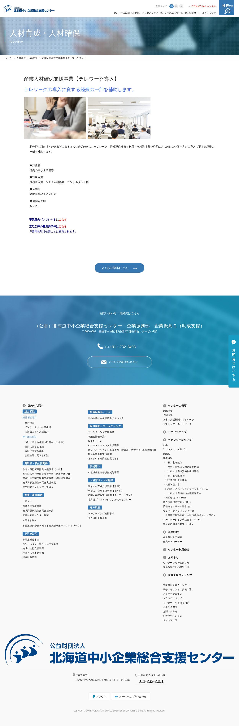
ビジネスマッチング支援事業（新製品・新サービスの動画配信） (122, 449)
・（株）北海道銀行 (174, 475)
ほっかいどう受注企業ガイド (103, 458)
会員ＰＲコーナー (172, 541)
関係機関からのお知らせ (176, 566)
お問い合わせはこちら (233, 363)
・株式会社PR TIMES (175, 497)
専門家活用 (30, 533)
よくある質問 (209, 13)
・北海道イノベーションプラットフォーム (186, 488)
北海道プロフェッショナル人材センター (109, 499)
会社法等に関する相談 (37, 455)
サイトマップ (170, 620)
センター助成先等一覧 (171, 13)
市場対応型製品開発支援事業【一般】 (43, 469)
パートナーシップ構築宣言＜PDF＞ (182, 519)
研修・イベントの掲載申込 (177, 589)
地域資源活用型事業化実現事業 (39, 482)
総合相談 (29, 411)
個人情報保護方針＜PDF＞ (177, 502)
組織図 (166, 453)
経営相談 (29, 422)
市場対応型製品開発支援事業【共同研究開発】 (48, 478)
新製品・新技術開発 (36, 463)
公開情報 (135, 13)
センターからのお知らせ (176, 562)
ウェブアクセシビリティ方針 (178, 510)
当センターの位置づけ (175, 449)
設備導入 (95, 466)
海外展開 (95, 507)
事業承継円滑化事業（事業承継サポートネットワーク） (52, 525)
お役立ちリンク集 (172, 615)
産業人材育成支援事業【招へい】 (106, 490)
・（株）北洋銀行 (172, 462)
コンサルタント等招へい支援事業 (41, 544)
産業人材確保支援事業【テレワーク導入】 (110, 495)
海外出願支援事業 (97, 517)
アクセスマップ (150, 13)
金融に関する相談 (34, 451)
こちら (63, 219)
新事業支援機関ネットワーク (178, 419)
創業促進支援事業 (32, 506)
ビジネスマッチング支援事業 (103, 445)
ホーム (8, 58)
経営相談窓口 (30, 417)
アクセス (101, 696)
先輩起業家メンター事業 (36, 515)
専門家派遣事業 (31, 539)
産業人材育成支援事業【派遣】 (104, 486)
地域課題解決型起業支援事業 (38, 510)
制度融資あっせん (100, 412)
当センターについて (180, 439)
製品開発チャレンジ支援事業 (38, 486)
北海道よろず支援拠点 (37, 431)
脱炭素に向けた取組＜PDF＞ (178, 523)
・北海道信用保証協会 (175, 480)
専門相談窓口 (30, 436)
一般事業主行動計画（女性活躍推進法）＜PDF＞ (189, 515)
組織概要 (168, 410)
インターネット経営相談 (38, 427)
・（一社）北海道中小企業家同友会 (182, 493)
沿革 (165, 444)
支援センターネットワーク (177, 423)
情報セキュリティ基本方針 (177, 506)
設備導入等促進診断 (33, 552)
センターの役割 (122, 13)
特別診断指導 (30, 557)
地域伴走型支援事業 (33, 548)
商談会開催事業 (96, 436)
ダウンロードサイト (174, 598)
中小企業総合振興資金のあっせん (106, 418)
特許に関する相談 (34, 446)
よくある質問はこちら (115, 267)
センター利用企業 (178, 549)
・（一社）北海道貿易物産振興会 (181, 471)
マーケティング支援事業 (101, 432)
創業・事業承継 (33, 494)
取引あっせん (95, 440)
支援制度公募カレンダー (176, 585)
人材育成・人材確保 (26, 58)
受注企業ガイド (193, 13)
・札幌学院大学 (171, 484)
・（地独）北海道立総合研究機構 (181, 466)
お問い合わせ (170, 611)
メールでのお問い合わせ (123, 361)
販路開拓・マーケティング (105, 426)
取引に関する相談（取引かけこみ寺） (45, 442)
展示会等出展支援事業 (100, 454)
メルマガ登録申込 (172, 593)
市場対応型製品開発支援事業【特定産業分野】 (48, 473)
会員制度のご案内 (172, 537)
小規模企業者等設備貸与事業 (103, 472)
